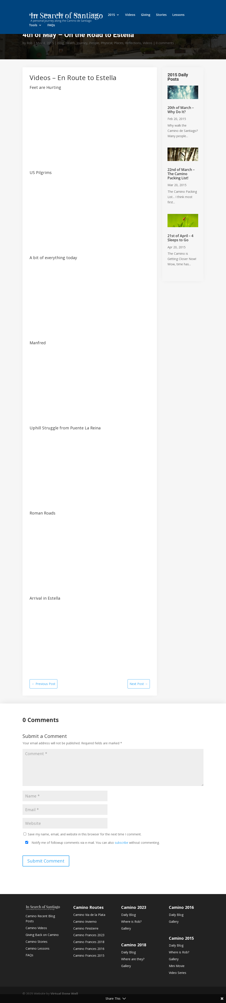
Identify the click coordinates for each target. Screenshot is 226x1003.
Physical (106, 43)
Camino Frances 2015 (88, 955)
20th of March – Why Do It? (181, 109)
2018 (77, 15)
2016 (94, 15)
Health (70, 43)
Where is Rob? (131, 921)
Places (118, 43)
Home (33, 15)
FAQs (51, 25)
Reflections (133, 43)
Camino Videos (36, 928)
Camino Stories (36, 941)
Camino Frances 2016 (88, 949)
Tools (33, 25)
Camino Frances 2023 (88, 935)
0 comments (165, 43)
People (94, 43)
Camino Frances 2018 (88, 942)
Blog (47, 15)
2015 (111, 15)
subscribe (121, 842)
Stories (161, 15)
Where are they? (132, 959)
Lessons (178, 15)
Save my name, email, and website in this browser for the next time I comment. (84, 834)
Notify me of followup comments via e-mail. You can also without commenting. (91, 842)
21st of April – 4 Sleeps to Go (180, 237)
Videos (130, 15)
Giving (145, 15)
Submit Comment (45, 861)
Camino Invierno (85, 921)
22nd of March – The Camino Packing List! (181, 173)
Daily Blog (128, 915)
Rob (29, 43)
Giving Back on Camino (42, 935)
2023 (59, 15)
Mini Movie (177, 966)
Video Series (177, 973)
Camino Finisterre (85, 928)
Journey (82, 43)
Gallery (126, 928)
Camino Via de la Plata (89, 915)
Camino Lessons (37, 948)
